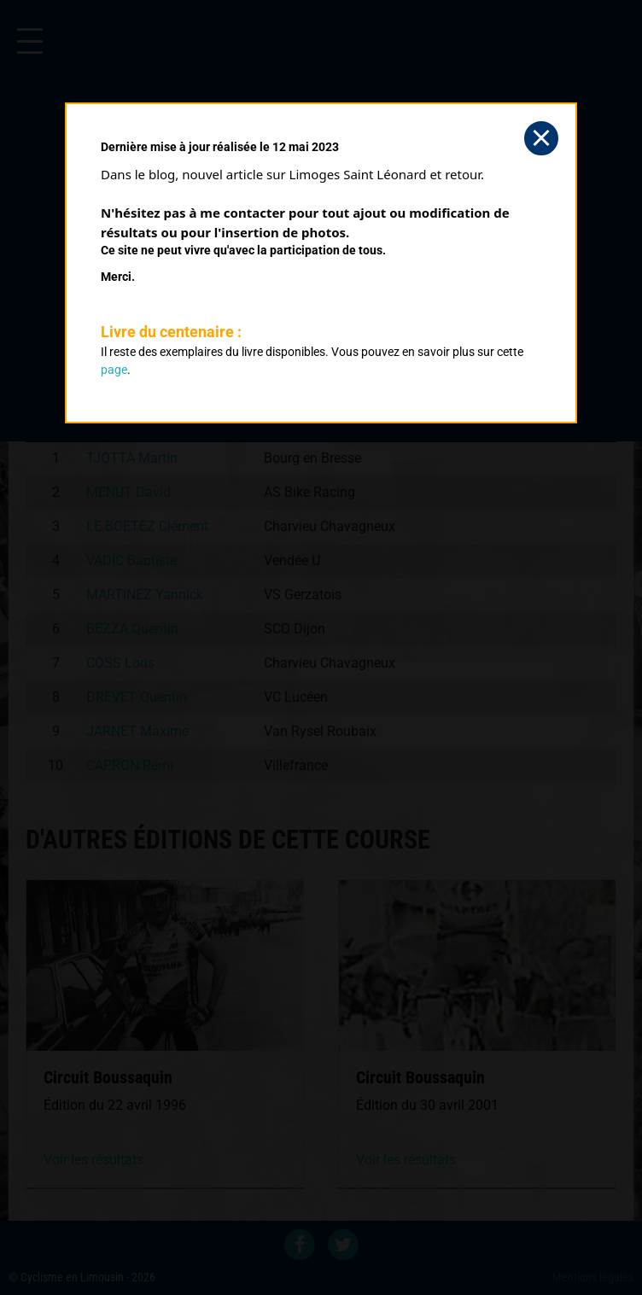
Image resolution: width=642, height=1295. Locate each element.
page (114, 369)
